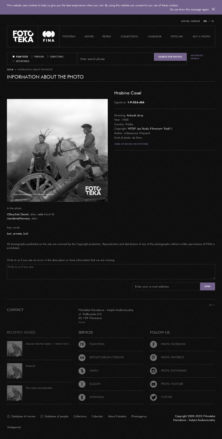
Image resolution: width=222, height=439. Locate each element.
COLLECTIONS (129, 36)
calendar (154, 36)
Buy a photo (201, 36)
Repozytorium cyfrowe (101, 357)
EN (205, 21)
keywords (22, 61)
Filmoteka (91, 344)
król (25, 233)
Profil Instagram (168, 370)
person (39, 56)
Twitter (161, 397)
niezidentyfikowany (18, 218)
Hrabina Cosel (127, 92)
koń (9, 233)
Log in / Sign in (190, 21)
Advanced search (197, 57)
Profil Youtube (166, 383)
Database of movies (21, 416)
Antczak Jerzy (135, 115)
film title (22, 56)
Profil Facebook (168, 344)
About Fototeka (117, 416)
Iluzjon (89, 383)
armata (17, 233)
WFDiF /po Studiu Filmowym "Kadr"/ (150, 128)
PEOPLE (106, 36)
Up (212, 305)
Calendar (97, 416)
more (81, 322)
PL (213, 21)
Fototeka (69, 36)
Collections (80, 416)
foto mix (177, 36)
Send (207, 286)
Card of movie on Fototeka (131, 144)
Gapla (88, 370)
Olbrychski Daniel (17, 214)
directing (57, 56)
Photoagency (139, 416)
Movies (89, 36)
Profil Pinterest (167, 357)
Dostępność (14, 427)
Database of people (54, 416)
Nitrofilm (91, 397)
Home (10, 69)
